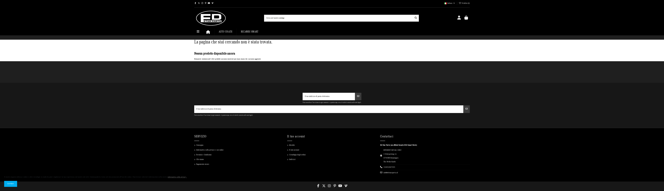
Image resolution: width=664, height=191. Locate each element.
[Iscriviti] (358, 96)
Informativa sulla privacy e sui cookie (210, 150)
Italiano (449, 3)
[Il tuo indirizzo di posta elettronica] (329, 96)
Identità (292, 145)
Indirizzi (292, 159)
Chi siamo (200, 159)
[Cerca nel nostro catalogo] (416, 18)
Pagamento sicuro (202, 164)
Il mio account (294, 150)
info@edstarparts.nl (390, 173)
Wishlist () (464, 3)
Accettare (10, 184)
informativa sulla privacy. (177, 177)
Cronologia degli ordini (297, 155)
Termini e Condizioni (203, 155)
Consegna (199, 145)
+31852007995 (389, 167)
